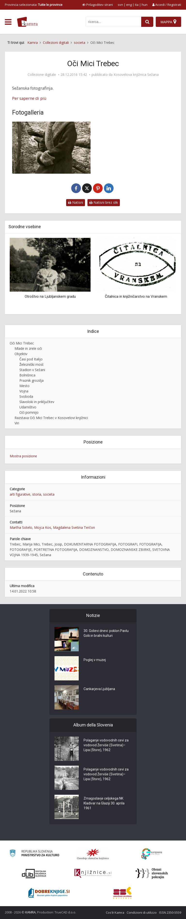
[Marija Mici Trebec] (51, 148)
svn (120, 4)
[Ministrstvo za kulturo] (34, 854)
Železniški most (31, 364)
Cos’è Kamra (115, 912)
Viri (17, 423)
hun (144, 4)
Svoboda (26, 396)
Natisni (75, 202)
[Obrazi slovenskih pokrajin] (151, 873)
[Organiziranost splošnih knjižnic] (93, 854)
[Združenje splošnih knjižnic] (122, 893)
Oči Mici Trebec (22, 343)
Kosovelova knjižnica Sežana (136, 74)
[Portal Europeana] (151, 854)
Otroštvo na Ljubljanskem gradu (50, 296)
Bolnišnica (27, 375)
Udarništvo (27, 407)
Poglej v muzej (95, 660)
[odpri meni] (8, 22)
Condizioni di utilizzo (142, 912)
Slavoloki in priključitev (36, 401)
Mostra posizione (23, 456)
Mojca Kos (42, 527)
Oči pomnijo (29, 412)
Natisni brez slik (103, 202)
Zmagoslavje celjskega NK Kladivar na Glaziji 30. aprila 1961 (104, 803)
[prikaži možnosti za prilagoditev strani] (97, 4)
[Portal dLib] (34, 873)
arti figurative (20, 494)
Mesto (24, 385)
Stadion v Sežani (32, 369)
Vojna (23, 391)
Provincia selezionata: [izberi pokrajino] (33, 4)
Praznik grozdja (31, 380)
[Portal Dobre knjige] (49, 893)
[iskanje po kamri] (113, 22)
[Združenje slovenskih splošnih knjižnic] (93, 873)
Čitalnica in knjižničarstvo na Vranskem (136, 296)
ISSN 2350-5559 (170, 912)
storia (36, 494)
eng (129, 4)
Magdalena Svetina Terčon (74, 527)
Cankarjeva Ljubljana (99, 689)
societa (48, 494)
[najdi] (147, 22)
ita (137, 4)
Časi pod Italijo (31, 359)
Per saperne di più (29, 98)
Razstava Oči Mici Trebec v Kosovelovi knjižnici (51, 417)
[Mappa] (168, 22)
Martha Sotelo (21, 527)
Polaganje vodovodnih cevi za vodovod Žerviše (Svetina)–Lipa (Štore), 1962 (106, 745)
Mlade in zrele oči (28, 348)
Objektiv (21, 353)
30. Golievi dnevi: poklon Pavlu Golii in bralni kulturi (106, 633)
